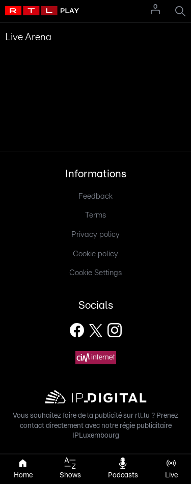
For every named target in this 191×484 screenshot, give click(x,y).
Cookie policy (95, 254)
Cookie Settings (95, 273)
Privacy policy (95, 234)
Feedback (95, 196)
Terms (95, 215)
